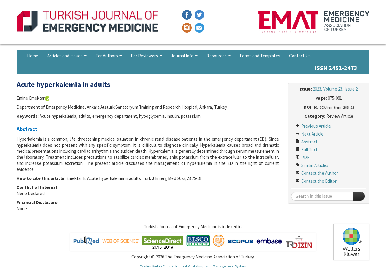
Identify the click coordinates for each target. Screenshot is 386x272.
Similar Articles (312, 165)
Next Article (310, 134)
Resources (219, 56)
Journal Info (184, 56)
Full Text (307, 149)
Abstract (307, 142)
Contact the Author (317, 173)
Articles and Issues (67, 56)
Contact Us (300, 56)
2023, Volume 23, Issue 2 (335, 89)
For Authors (109, 56)
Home (32, 56)
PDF (302, 157)
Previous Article (313, 126)
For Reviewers (146, 56)
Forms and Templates (260, 56)
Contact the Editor (316, 181)
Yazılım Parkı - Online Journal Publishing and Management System (193, 266)
